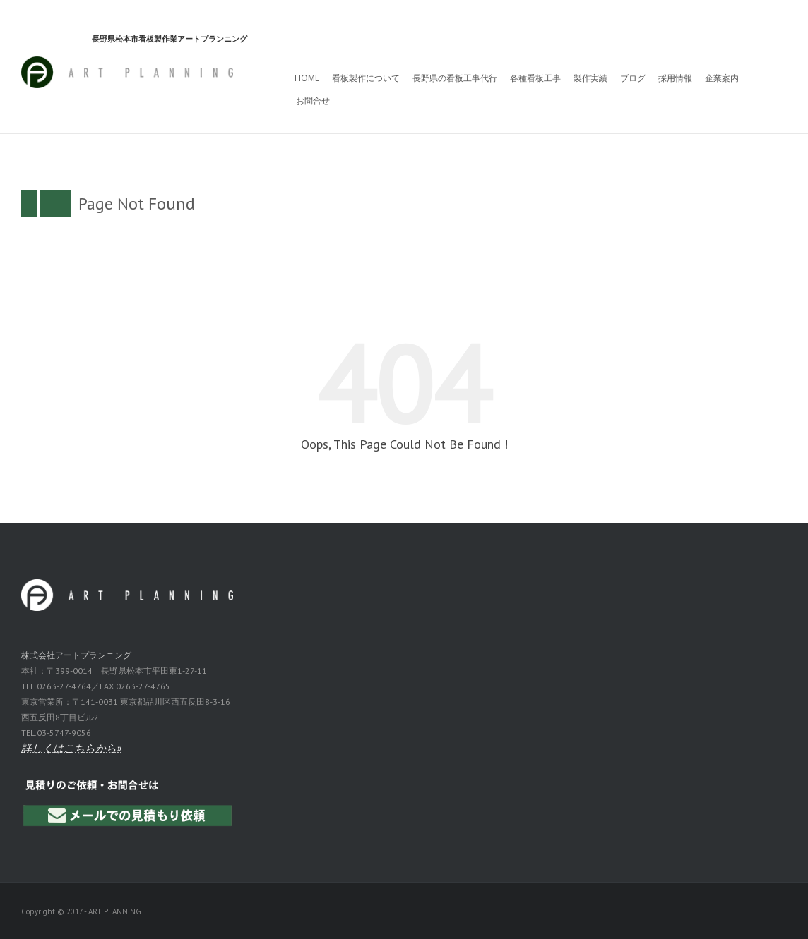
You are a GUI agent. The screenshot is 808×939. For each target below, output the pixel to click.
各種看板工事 (535, 78)
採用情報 (675, 78)
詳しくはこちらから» (71, 748)
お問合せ (313, 101)
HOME (307, 78)
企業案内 (722, 78)
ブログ (633, 78)
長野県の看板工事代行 (454, 78)
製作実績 (590, 78)
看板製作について (366, 78)
